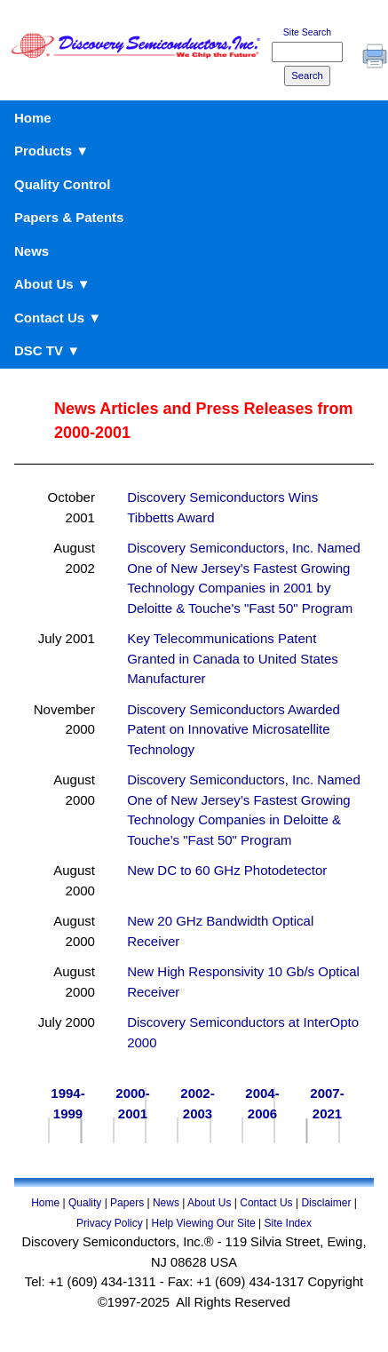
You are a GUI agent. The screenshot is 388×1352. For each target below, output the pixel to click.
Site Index (288, 1223)
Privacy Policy (109, 1223)
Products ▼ (51, 150)
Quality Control (62, 184)
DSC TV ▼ (47, 350)
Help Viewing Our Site (204, 1223)
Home (32, 117)
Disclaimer (326, 1203)
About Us (209, 1203)
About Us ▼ (52, 283)
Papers (127, 1203)
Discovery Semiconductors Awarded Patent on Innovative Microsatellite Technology (233, 729)
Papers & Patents (68, 217)
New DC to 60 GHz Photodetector (227, 870)
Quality (84, 1203)
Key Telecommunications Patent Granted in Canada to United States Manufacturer (232, 658)
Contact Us (266, 1203)
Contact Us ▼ (57, 317)
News (31, 250)
